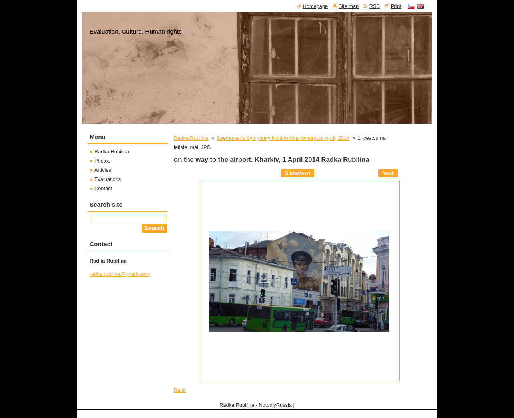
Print (396, 6)
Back (180, 390)
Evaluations (107, 179)
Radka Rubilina (191, 138)
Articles (102, 170)
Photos (102, 161)
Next (388, 173)
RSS (374, 6)
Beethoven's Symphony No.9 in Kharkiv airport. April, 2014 (283, 138)
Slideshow (297, 173)
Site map (349, 6)
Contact (103, 188)
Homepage (315, 6)
